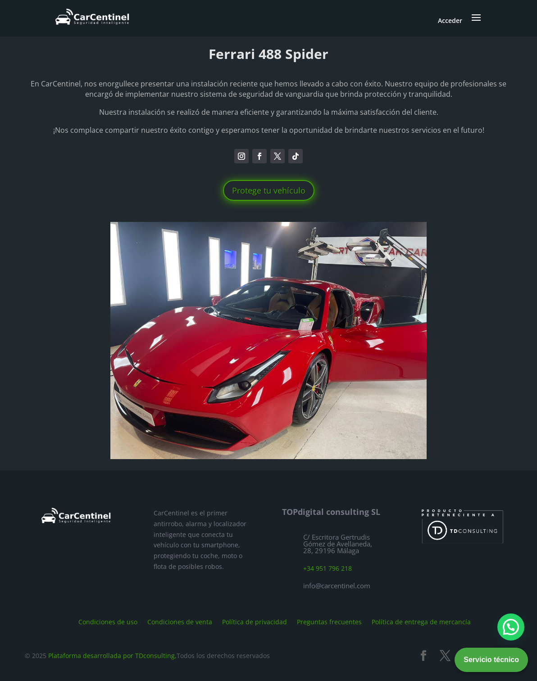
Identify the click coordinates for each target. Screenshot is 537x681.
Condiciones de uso (107, 621)
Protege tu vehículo (268, 190)
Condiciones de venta (179, 621)
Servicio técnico (491, 659)
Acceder (450, 20)
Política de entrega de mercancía (421, 621)
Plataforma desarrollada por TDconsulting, (112, 655)
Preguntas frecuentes (329, 621)
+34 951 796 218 (327, 568)
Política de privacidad (254, 621)
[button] (510, 626)
